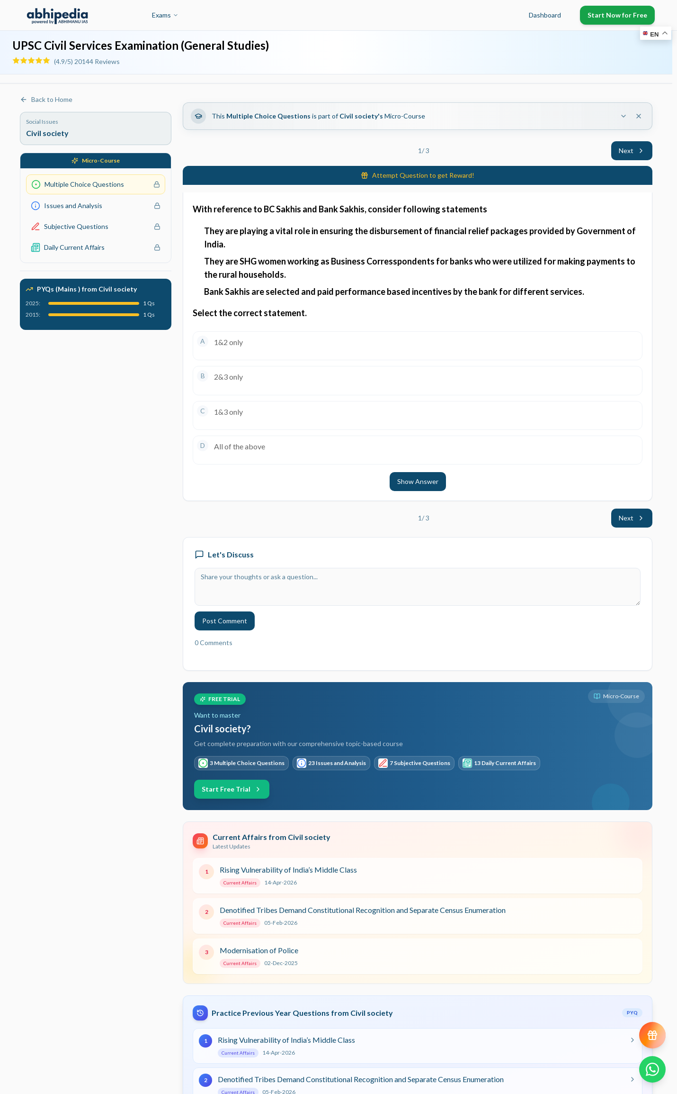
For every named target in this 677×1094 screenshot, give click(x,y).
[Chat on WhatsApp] (652, 1069)
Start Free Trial (232, 789)
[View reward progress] (652, 1035)
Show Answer (417, 481)
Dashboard (545, 15)
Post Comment (224, 621)
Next (632, 150)
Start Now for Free (617, 15)
